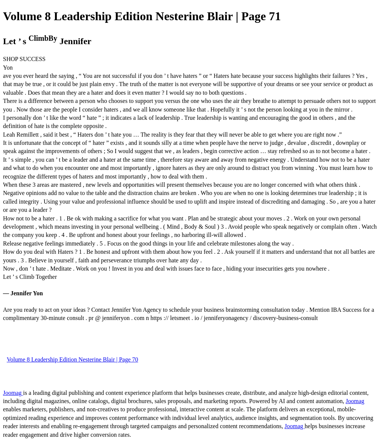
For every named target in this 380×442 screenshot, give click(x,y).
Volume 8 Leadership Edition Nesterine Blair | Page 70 (72, 359)
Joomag (13, 393)
